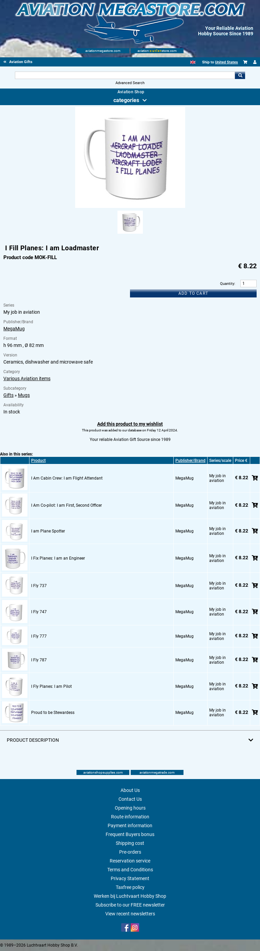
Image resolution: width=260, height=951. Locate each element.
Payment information (130, 825)
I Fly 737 (39, 585)
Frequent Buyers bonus (130, 834)
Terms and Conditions (130, 869)
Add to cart (193, 293)
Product (38, 460)
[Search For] (125, 75)
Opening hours (130, 808)
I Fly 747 (39, 611)
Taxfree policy (130, 887)
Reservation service (130, 860)
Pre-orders (130, 852)
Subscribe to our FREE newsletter (130, 905)
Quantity (227, 284)
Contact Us (130, 799)
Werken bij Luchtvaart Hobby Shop (130, 896)
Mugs (24, 395)
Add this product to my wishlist (130, 424)
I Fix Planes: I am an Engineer (58, 558)
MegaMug (14, 328)
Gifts (8, 395)
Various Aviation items (26, 378)
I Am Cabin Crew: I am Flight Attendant (67, 478)
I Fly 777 (39, 636)
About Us (130, 790)
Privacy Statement (130, 878)
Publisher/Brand (190, 460)
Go (240, 75)
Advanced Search (130, 83)
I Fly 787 (39, 660)
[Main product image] (130, 206)
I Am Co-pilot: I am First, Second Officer (66, 505)
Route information (130, 816)
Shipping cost (130, 843)
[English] (192, 62)
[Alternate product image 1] (130, 234)
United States (226, 62)
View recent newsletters (130, 913)
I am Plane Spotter (48, 531)
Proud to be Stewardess (52, 712)
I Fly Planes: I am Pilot (51, 686)
